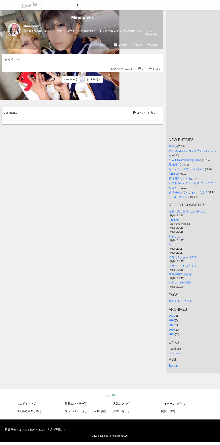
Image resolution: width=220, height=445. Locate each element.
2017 (172, 324)
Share (152, 44)
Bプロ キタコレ (179, 196)
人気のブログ (121, 403)
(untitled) (174, 173)
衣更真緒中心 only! (180, 274)
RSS (173, 365)
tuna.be (110, 395)
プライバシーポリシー (79, 411)
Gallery (120, 44)
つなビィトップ (26, 403)
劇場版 (173, 146)
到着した (174, 236)
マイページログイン (173, 403)
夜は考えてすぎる (180, 178)
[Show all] (150, 34)
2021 (172, 315)
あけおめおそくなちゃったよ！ (188, 192)
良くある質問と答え (29, 411)
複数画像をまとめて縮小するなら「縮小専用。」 (35, 429)
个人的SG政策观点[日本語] (185, 159)
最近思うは (176, 164)
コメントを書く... (145, 112)
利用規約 (100, 411)
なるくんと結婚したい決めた (187, 169)
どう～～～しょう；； (183, 265)
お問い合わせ (121, 411)
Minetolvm (82, 17)
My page (175, 353)
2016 (172, 329)
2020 (172, 320)
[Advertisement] (82, 94)
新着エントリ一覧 (76, 403)
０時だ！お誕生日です (183, 257)
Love (137, 44)
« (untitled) (70, 79)
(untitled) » (93, 79)
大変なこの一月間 (180, 282)
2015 (172, 334)
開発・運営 (168, 411)
